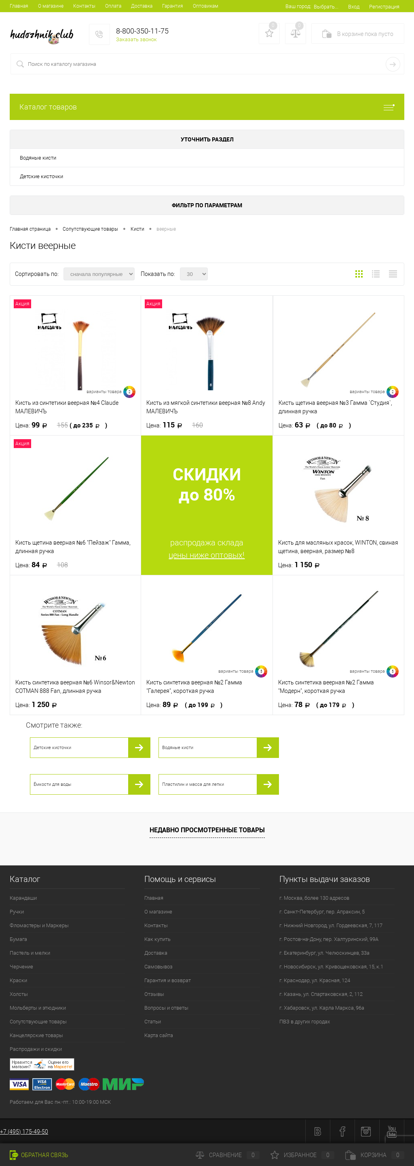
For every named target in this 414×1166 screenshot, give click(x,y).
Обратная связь (39, 1155)
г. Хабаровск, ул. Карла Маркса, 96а (321, 1008)
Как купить (157, 939)
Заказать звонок (136, 39)
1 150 (301, 564)
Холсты (19, 994)
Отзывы (154, 994)
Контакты (84, 6)
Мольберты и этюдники (38, 1008)
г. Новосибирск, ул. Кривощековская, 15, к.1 (331, 967)
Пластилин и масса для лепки (193, 784)
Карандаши (23, 898)
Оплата (113, 6)
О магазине (50, 6)
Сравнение (228, 1155)
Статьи (152, 1022)
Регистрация (384, 7)
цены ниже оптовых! (207, 555)
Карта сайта (158, 1035)
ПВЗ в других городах (304, 1022)
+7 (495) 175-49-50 (24, 1131)
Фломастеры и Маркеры (39, 925)
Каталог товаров (207, 107)
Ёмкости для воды (52, 784)
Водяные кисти (38, 158)
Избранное (302, 1155)
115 (174, 425)
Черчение (21, 967)
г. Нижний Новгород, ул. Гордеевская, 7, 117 (330, 925)
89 (184, 704)
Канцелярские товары (36, 1035)
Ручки (17, 912)
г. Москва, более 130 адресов (314, 898)
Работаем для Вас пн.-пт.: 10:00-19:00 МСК (60, 1102)
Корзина (374, 1155)
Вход (353, 7)
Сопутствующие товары (38, 1022)
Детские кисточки (41, 176)
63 (315, 425)
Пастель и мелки (30, 953)
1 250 (38, 704)
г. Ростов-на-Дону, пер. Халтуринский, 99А (328, 939)
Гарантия (172, 6)
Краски (18, 980)
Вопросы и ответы (166, 1008)
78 (316, 704)
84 (41, 564)
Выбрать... (326, 7)
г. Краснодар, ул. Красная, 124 (314, 980)
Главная (19, 6)
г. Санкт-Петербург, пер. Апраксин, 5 (322, 912)
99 (61, 425)
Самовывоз (158, 967)
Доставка (141, 6)
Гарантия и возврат (167, 980)
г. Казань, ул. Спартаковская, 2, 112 (321, 994)
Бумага (18, 939)
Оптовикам (205, 6)
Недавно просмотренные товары (207, 829)
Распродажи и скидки (36, 1049)
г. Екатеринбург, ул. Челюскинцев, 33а (324, 953)
